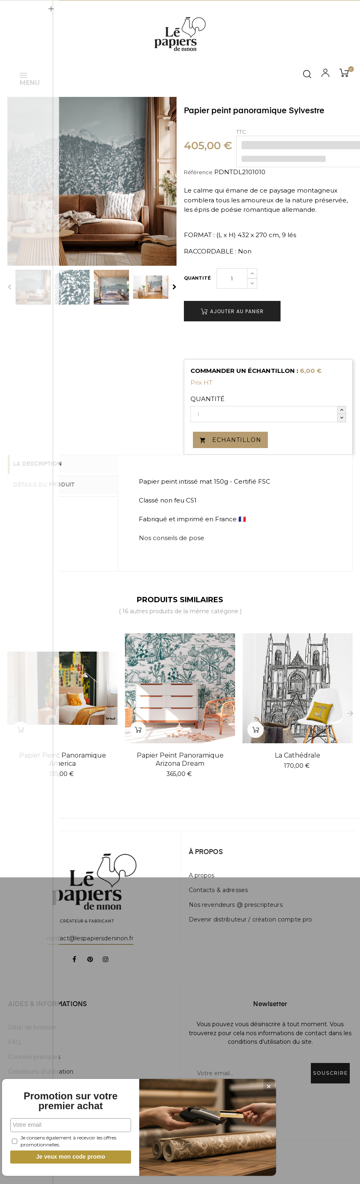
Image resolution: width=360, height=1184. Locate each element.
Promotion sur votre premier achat (61, 1096)
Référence (198, 172)
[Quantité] (232, 278)
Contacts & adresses (218, 890)
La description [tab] (44, 464)
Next (174, 287)
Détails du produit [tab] (51, 484)
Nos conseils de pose (171, 538)
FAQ (14, 1042)
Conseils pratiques (34, 1057)
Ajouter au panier (232, 311)
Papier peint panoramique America (62, 759)
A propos (202, 875)
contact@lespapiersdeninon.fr (90, 938)
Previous (9, 287)
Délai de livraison (32, 1027)
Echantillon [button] (230, 440)
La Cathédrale (297, 755)
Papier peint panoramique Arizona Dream (180, 759)
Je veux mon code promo (61, 1156)
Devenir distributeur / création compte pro (250, 919)
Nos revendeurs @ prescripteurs (236, 904)
